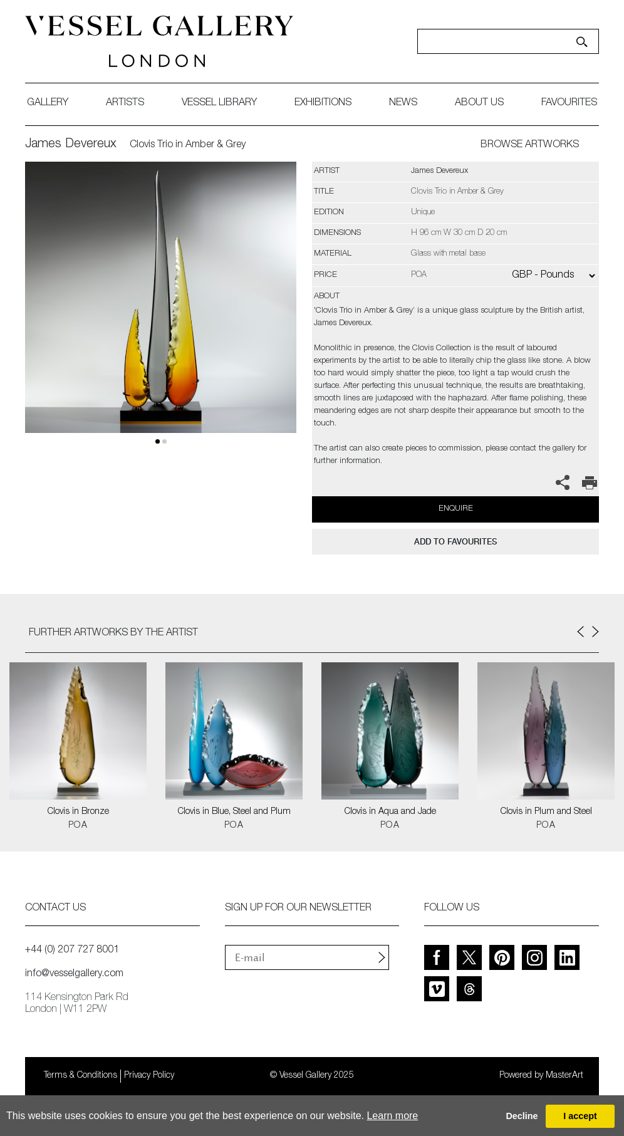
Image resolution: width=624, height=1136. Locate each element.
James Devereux (71, 144)
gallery (47, 103)
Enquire (456, 509)
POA (78, 825)
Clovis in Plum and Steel (546, 812)
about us (479, 103)
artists (125, 103)
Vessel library (219, 103)
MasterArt (564, 1075)
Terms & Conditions (80, 1075)
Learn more (392, 1115)
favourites (569, 103)
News (403, 103)
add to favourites (455, 541)
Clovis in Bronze (78, 812)
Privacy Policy (149, 1075)
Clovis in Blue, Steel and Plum (234, 812)
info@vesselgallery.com (74, 974)
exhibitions (322, 103)
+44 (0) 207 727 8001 (72, 951)
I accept (580, 1116)
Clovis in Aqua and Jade (390, 812)
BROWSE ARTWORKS (530, 145)
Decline (522, 1116)
